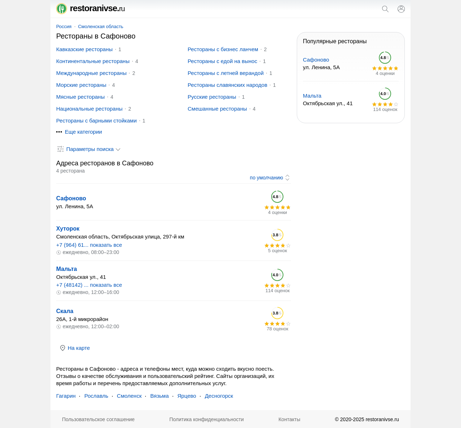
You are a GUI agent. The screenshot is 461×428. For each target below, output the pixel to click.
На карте (74, 348)
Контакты (289, 419)
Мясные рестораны (80, 97)
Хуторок (68, 229)
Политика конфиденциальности (206, 419)
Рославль (96, 396)
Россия (64, 26)
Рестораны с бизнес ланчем (223, 49)
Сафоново (71, 198)
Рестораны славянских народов (227, 85)
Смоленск (129, 396)
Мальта (66, 269)
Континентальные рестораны (93, 61)
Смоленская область (101, 26)
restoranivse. (90, 8)
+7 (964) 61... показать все (89, 245)
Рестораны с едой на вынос (222, 61)
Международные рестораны (91, 73)
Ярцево (187, 396)
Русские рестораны (212, 97)
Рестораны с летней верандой (226, 73)
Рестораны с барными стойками (96, 120)
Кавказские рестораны (84, 49)
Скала (64, 311)
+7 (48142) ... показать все (89, 285)
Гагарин (66, 396)
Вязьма (159, 396)
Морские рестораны (81, 85)
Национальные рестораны (89, 109)
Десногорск (219, 396)
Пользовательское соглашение (98, 419)
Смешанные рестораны (217, 109)
